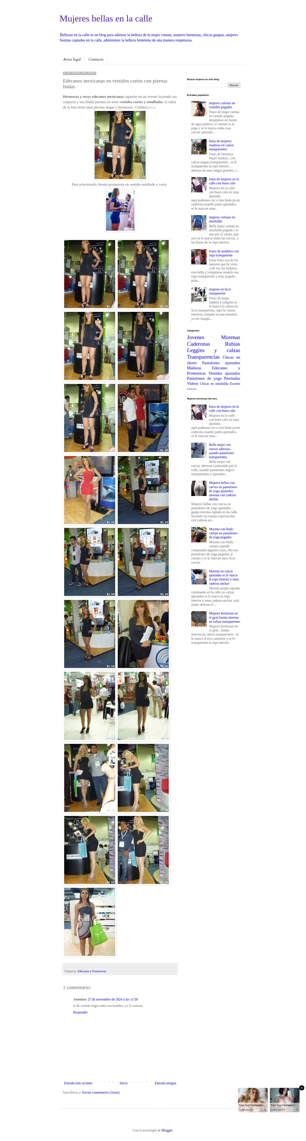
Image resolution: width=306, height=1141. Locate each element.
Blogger (167, 1130)
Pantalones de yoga (204, 378)
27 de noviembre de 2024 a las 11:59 (113, 999)
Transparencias (203, 357)
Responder (80, 1012)
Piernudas (232, 378)
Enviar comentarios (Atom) (101, 1092)
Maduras (194, 368)
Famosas (192, 388)
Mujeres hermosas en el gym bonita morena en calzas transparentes (224, 617)
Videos (192, 383)
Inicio (124, 1083)
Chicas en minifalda (214, 383)
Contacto (95, 59)
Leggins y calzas (213, 350)
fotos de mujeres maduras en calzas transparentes (221, 145)
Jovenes (195, 337)
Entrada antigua (165, 1083)
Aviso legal (72, 59)
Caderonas (198, 344)
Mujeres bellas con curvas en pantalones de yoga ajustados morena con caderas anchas (223, 491)
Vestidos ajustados (224, 373)
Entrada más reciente (78, 1083)
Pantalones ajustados (221, 363)
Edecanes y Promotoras (92, 971)
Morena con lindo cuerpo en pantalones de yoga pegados (223, 533)
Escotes (235, 383)
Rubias (232, 344)
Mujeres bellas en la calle (106, 18)
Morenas (230, 337)
